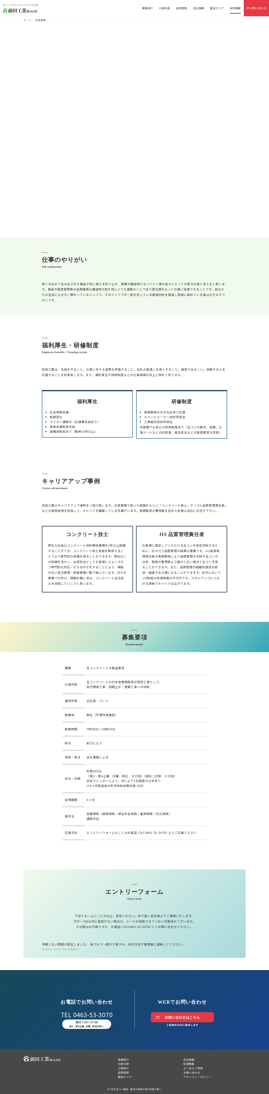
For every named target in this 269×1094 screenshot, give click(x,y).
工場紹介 (123, 1068)
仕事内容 (123, 1064)
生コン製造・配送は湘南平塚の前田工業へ (138, 1089)
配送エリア (125, 1077)
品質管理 (123, 1072)
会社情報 (188, 1060)
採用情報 (188, 1064)
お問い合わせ (191, 1072)
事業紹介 (123, 1060)
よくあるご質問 (193, 1068)
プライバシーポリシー (197, 1077)
